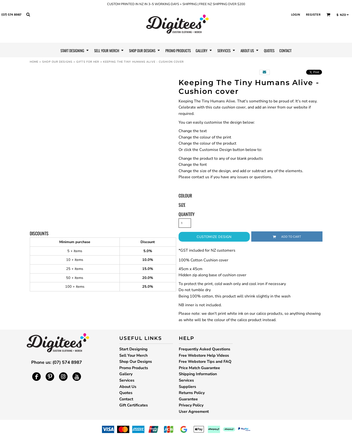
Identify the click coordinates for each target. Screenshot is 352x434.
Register (313, 14)
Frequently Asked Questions (204, 349)
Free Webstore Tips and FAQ (205, 361)
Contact (126, 399)
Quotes (125, 392)
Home (34, 62)
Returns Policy (192, 392)
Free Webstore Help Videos (204, 355)
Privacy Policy (191, 405)
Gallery (125, 374)
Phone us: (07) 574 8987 (56, 362)
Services (126, 380)
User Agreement (194, 411)
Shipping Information (198, 374)
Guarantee (188, 399)
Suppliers (187, 386)
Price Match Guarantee (199, 368)
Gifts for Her (87, 62)
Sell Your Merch (133, 355)
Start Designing (133, 349)
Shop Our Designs (57, 62)
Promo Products (133, 368)
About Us (127, 386)
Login (295, 14)
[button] (28, 14)
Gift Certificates (133, 405)
